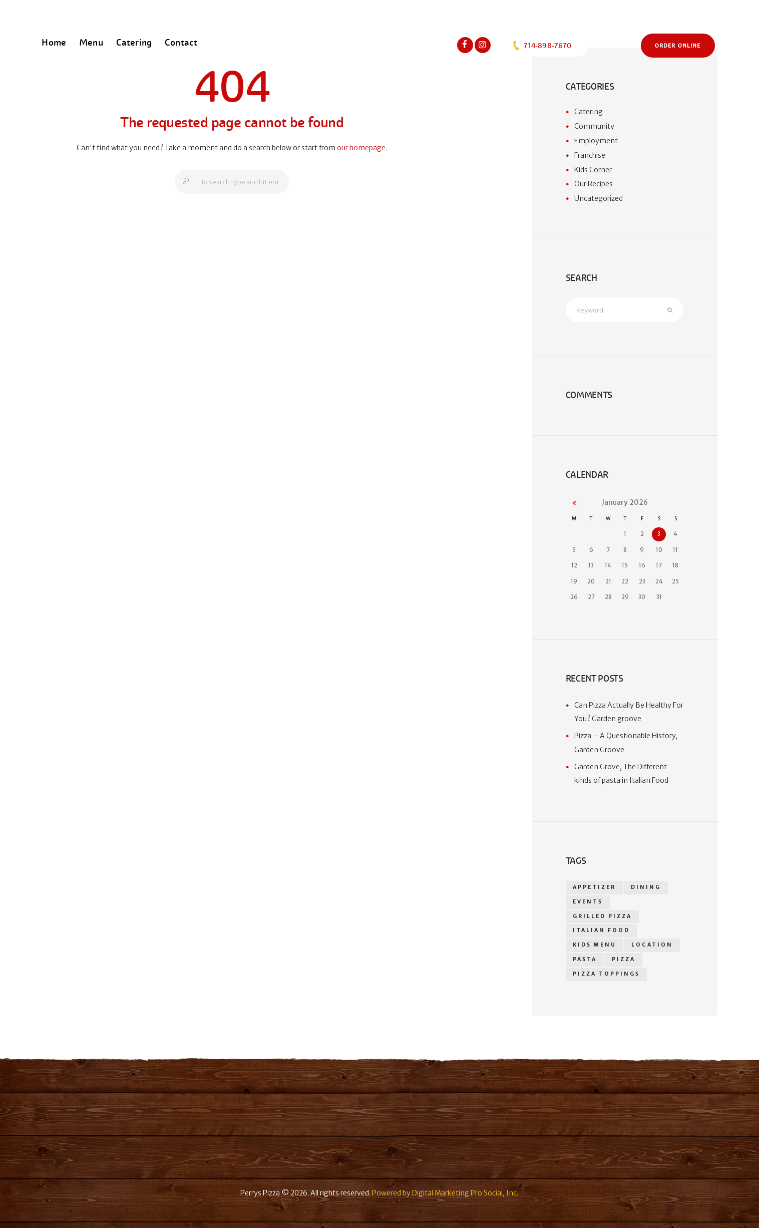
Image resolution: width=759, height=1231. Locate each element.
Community (594, 126)
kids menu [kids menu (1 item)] (595, 947)
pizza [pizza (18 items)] (623, 962)
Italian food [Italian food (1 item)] (601, 932)
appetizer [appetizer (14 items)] (595, 888)
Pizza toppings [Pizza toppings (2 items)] (606, 977)
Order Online (677, 45)
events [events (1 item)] (588, 902)
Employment (596, 140)
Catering (588, 111)
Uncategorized (598, 198)
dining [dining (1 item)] (647, 888)
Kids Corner (593, 169)
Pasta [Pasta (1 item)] (585, 962)
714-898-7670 (542, 45)
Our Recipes (593, 183)
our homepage (361, 147)
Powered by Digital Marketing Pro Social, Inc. (445, 1195)
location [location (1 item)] (652, 947)
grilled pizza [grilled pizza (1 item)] (602, 917)
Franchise (589, 155)
